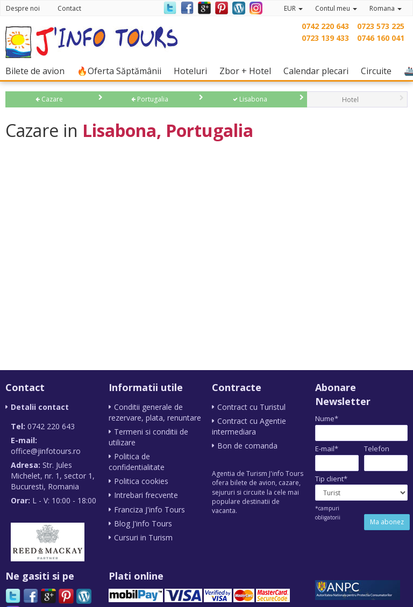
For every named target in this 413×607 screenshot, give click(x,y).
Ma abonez (387, 521)
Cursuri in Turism (143, 537)
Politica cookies (141, 481)
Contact (69, 8)
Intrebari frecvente (146, 495)
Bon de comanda (247, 445)
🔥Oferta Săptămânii (122, 70)
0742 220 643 (325, 26)
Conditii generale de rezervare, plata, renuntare (155, 412)
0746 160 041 (380, 38)
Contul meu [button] (336, 8)
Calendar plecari (318, 70)
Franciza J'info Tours (149, 509)
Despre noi (23, 8)
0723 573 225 (380, 26)
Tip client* (331, 478)
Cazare (49, 99)
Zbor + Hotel (247, 70)
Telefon (376, 448)
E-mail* (326, 448)
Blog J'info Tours (143, 523)
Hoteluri (193, 70)
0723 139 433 (325, 38)
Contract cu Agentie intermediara (249, 426)
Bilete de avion (37, 70)
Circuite (379, 70)
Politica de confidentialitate (137, 461)
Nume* (326, 418)
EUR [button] (293, 8)
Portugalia (149, 99)
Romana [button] (385, 8)
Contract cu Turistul (251, 407)
